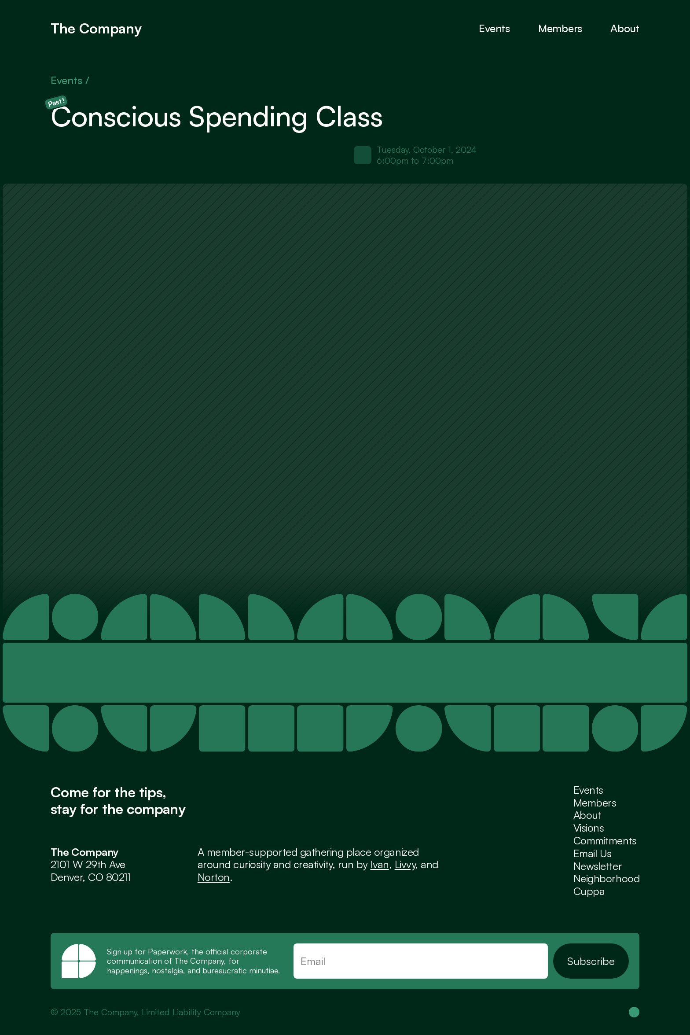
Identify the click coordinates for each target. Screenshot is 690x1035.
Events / (71, 80)
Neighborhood (606, 878)
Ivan (380, 864)
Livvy (405, 864)
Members (595, 802)
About (624, 28)
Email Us (592, 853)
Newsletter (597, 866)
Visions (588, 827)
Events (494, 28)
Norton (214, 877)
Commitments (605, 840)
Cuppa (589, 891)
